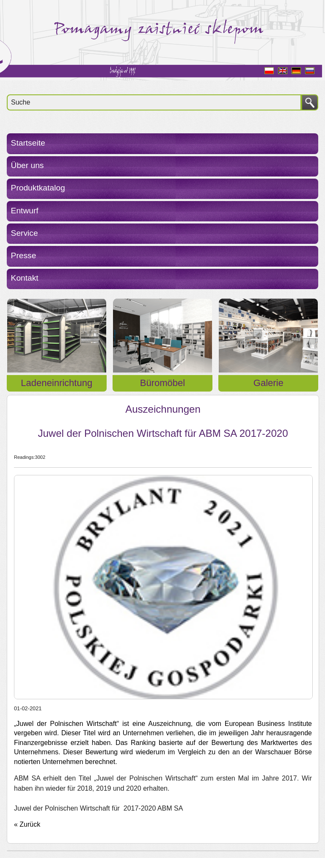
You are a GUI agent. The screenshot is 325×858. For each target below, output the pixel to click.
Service (24, 233)
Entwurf (25, 210)
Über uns (27, 165)
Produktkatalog (38, 187)
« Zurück (27, 824)
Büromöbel (162, 383)
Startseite (28, 142)
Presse (23, 255)
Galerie (268, 383)
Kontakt (25, 277)
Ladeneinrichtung (56, 383)
